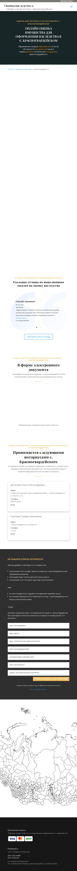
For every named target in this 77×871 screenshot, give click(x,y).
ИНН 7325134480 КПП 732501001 (14, 854)
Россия (10, 67)
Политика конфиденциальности (38, 687)
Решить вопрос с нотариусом (51, 676)
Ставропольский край (23, 67)
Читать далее (21, 316)
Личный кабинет (66, 1)
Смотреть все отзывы (39, 334)
